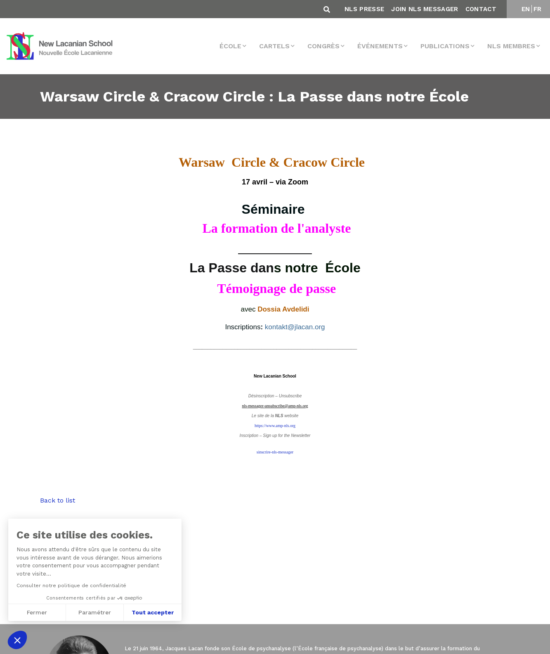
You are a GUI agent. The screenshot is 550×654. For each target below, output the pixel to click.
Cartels (274, 46)
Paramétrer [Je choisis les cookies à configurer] (94, 612)
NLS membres (511, 46)
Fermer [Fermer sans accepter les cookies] (37, 612)
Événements (380, 46)
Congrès (323, 46)
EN (526, 9)
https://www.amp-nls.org (275, 425)
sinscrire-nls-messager (275, 452)
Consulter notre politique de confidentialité (71, 585)
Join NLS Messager (424, 9)
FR (537, 9)
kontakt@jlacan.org (295, 327)
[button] (17, 640)
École (230, 46)
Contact (480, 9)
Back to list (57, 500)
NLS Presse (364, 9)
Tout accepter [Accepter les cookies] (153, 612)
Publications (445, 46)
